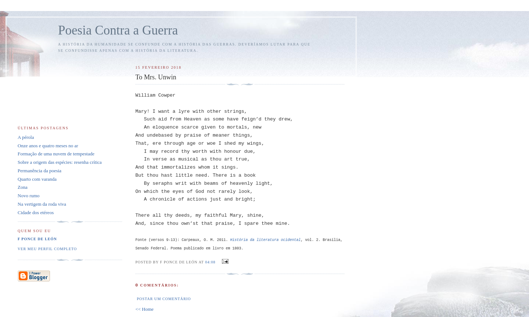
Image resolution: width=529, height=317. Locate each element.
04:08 (210, 262)
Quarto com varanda (37, 179)
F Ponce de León (37, 239)
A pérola (26, 137)
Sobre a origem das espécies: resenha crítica (60, 162)
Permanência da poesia (39, 170)
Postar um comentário (164, 299)
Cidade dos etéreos (36, 212)
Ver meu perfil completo (47, 249)
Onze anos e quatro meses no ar (48, 145)
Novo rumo (29, 195)
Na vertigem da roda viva (42, 204)
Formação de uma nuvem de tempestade (56, 153)
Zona (23, 187)
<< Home (144, 309)
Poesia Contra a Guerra (118, 30)
